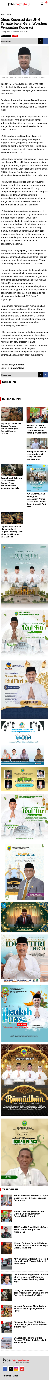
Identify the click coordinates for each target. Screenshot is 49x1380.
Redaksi (7, 1376)
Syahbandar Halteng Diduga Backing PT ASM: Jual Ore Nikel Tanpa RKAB (30, 1340)
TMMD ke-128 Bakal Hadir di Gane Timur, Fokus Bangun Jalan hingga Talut (31, 1229)
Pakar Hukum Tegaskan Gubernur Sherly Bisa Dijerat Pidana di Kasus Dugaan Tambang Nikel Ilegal (31, 1278)
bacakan (5, 36)
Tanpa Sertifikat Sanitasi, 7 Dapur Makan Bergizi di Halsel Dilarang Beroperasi (31, 1198)
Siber (15, 1376)
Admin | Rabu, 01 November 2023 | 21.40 (14, 32)
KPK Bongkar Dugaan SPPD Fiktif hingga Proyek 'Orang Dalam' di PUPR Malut (31, 1261)
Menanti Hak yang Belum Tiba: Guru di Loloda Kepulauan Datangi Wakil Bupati (29, 1213)
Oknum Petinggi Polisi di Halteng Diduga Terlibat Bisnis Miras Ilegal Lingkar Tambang (31, 1245)
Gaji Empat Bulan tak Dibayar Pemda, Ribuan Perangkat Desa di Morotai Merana (11, 428)
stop (15, 36)
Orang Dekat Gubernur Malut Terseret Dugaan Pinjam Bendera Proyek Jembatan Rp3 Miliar (11, 483)
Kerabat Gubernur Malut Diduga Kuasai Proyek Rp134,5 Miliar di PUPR (30, 1308)
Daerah (8, 14)
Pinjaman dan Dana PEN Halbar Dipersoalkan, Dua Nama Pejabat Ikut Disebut (30, 1324)
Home (2, 14)
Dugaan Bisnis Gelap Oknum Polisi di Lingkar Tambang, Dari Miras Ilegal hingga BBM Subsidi (11, 531)
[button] (46, 1)
